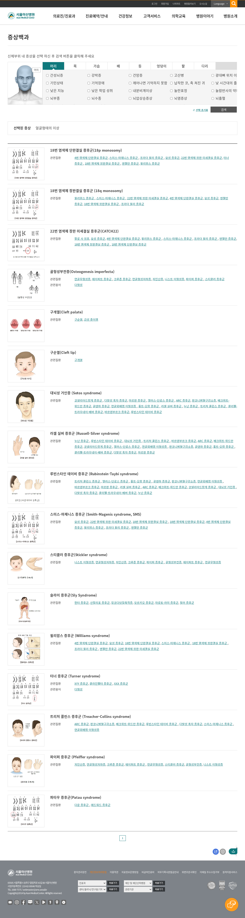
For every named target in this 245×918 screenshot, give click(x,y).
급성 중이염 (91, 319)
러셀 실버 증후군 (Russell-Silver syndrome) (84, 433)
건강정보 (125, 16)
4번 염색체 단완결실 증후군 (91, 158)
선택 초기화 (202, 110)
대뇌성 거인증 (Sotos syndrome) (76, 392)
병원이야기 (204, 16)
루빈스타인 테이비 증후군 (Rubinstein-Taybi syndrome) (94, 473)
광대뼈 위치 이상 (228, 75)
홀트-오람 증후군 (149, 406)
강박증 (96, 75)
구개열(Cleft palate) (66, 312)
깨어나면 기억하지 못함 (150, 82)
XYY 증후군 (81, 683)
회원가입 (165, 3)
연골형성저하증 (141, 279)
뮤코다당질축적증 (122, 603)
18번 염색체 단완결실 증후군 (129, 244)
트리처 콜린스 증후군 (213, 406)
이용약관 (114, 872)
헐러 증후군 (187, 603)
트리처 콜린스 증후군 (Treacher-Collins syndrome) (90, 716)
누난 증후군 (191, 406)
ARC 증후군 (183, 400)
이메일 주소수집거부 (209, 872)
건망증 (138, 75)
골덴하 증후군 (101, 406)
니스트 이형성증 (174, 279)
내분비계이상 (142, 90)
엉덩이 (162, 66)
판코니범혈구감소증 (204, 400)
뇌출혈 (220, 98)
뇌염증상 (180, 98)
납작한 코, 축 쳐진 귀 (189, 82)
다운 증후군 (81, 805)
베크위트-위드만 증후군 (172, 487)
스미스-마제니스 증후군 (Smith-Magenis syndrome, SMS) (95, 514)
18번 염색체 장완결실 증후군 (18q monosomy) (86, 190)
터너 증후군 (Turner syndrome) (75, 676)
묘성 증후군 (172, 158)
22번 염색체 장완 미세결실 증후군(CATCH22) (84, 231)
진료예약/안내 (97, 16)
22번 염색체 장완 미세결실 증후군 (201, 158)
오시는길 (203, 3)
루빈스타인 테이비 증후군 (146, 412)
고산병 (179, 75)
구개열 (78, 360)
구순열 (78, 319)
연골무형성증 (82, 279)
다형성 (78, 285)
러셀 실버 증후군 (171, 406)
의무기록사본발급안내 (168, 872)
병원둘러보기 (190, 3)
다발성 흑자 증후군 (115, 400)
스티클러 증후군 (215, 279)
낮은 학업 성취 (102, 90)
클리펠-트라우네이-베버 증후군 (93, 452)
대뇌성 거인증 (133, 441)
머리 (53, 66)
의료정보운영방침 (130, 872)
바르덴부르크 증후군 (117, 412)
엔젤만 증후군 (130, 163)
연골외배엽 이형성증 (124, 406)
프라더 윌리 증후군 (152, 158)
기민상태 (56, 82)
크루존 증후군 (122, 279)
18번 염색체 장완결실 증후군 (102, 163)
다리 (205, 66)
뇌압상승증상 (142, 98)
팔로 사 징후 (81, 239)
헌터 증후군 (81, 603)
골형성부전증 (174, 562)
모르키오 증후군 (144, 603)
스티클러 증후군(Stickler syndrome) (78, 554)
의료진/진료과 (64, 16)
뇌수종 (96, 98)
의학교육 (178, 16)
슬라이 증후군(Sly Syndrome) (73, 595)
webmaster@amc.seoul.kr (35, 889)
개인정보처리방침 (98, 872)
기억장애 (98, 82)
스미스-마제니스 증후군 (124, 158)
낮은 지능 (57, 90)
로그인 (154, 3)
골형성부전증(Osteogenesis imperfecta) (82, 271)
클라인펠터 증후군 (101, 683)
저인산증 (158, 279)
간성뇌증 (56, 75)
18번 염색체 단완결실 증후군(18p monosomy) (86, 150)
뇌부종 (55, 98)
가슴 (96, 66)
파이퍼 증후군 (194, 279)
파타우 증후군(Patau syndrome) (75, 797)
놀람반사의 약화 (227, 90)
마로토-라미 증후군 (166, 603)
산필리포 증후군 (100, 603)
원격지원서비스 (230, 872)
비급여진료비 (148, 872)
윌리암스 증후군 (150, 163)
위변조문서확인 (189, 872)
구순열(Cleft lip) (63, 352)
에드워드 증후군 (100, 805)
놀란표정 (180, 90)
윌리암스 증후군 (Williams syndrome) (80, 635)
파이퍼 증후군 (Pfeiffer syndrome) (77, 756)
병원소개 (230, 16)
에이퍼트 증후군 (102, 279)
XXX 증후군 (121, 683)
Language (219, 3)
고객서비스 (152, 16)
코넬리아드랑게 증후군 (88, 400)
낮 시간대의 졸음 (228, 82)
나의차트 (176, 3)
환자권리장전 (80, 872)
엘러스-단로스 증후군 (161, 400)
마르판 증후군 (137, 400)
